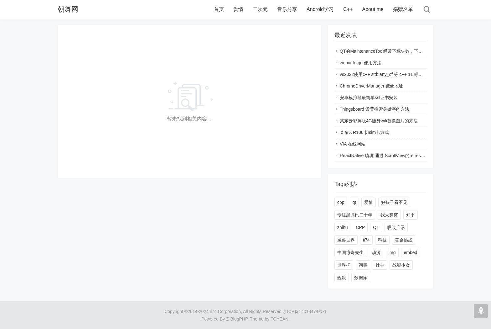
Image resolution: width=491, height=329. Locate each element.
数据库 (360, 277)
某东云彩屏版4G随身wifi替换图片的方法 (379, 120)
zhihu (342, 227)
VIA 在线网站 (352, 143)
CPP (360, 227)
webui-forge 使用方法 (360, 62)
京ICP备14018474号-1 (305, 311)
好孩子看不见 (394, 202)
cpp (340, 202)
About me (373, 9)
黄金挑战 (403, 239)
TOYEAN (279, 318)
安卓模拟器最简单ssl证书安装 (369, 97)
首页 (219, 9)
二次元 (260, 9)
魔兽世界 (346, 239)
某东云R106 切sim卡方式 (364, 132)
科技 (382, 239)
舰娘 (341, 277)
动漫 (376, 252)
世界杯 (343, 265)
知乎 (410, 214)
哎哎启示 (396, 227)
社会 (379, 265)
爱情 (238, 9)
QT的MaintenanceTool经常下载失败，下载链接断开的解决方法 (401, 51)
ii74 (366, 239)
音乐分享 (287, 9)
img (392, 252)
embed (410, 252)
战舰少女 (401, 265)
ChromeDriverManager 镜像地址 (371, 85)
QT (376, 227)
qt (354, 202)
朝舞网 (68, 9)
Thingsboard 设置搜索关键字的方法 (374, 109)
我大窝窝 (389, 214)
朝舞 (363, 265)
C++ (348, 9)
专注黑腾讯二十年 (354, 214)
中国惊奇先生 (350, 252)
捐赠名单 (403, 9)
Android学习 (320, 9)
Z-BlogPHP (236, 318)
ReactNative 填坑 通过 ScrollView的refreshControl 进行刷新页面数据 (407, 155)
